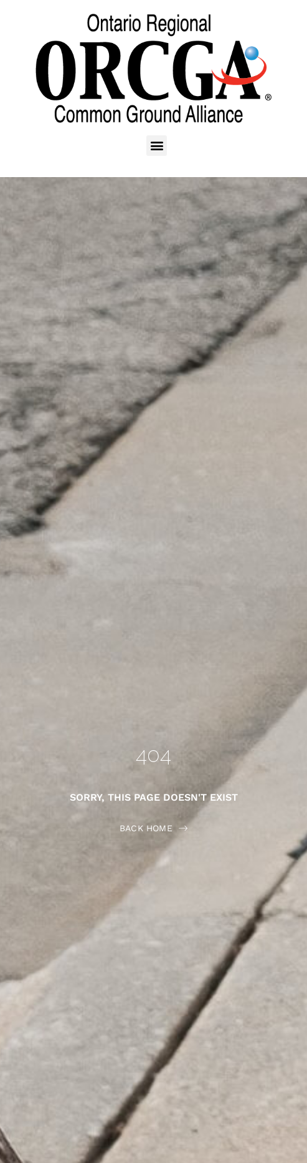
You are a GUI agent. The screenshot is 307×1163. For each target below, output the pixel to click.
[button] (156, 145)
